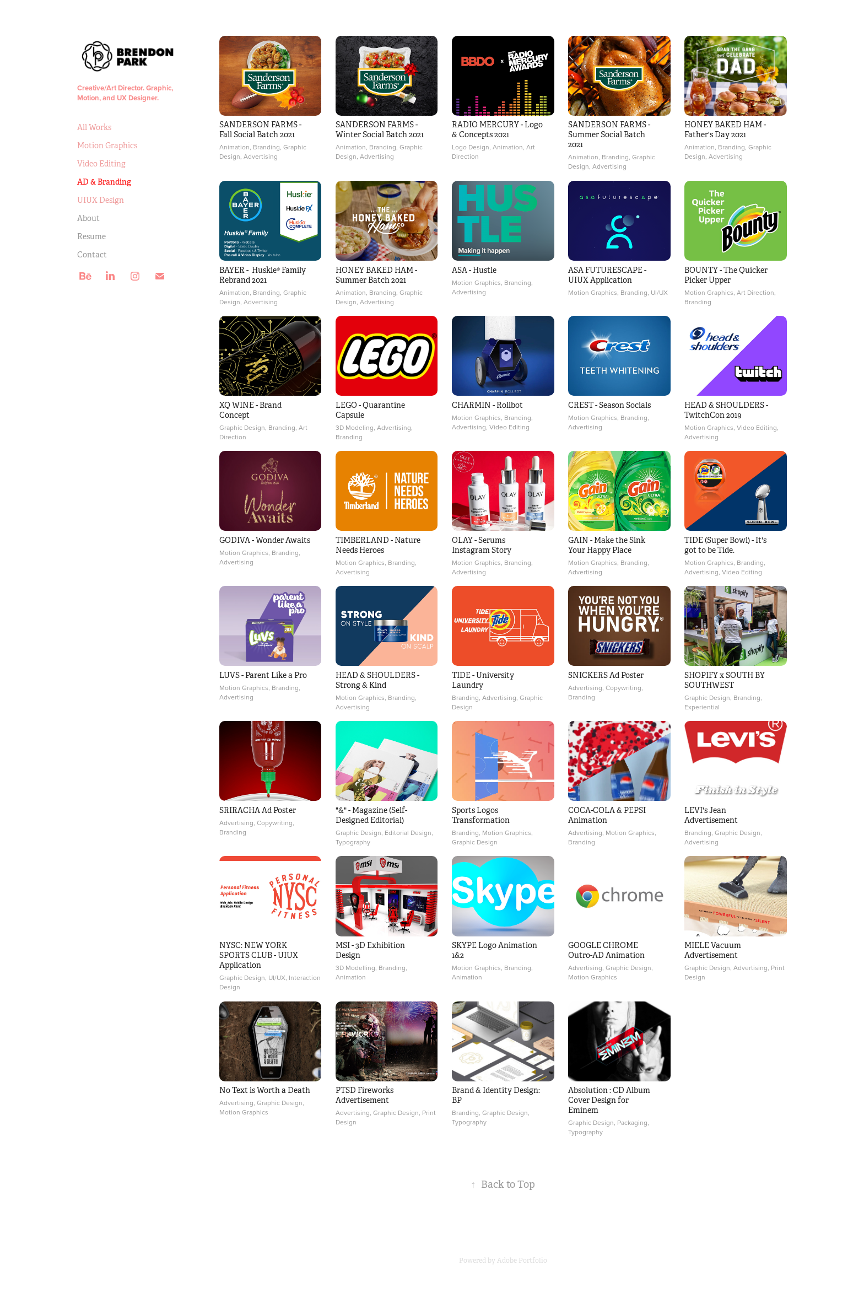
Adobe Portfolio (522, 1260)
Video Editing (101, 164)
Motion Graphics (107, 145)
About (88, 218)
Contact (92, 255)
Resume (91, 236)
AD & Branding (104, 182)
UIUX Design (100, 200)
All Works (94, 127)
